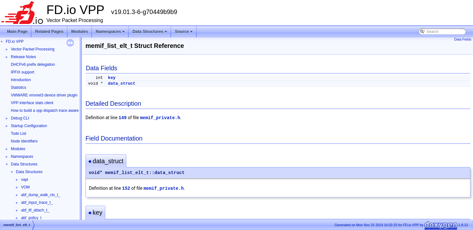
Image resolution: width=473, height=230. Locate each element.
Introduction (21, 80)
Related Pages (49, 31)
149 (123, 117)
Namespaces (111, 33)
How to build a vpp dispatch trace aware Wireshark (54, 110)
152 (126, 188)
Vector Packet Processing (33, 49)
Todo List (18, 133)
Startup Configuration (29, 126)
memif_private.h (160, 117)
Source (184, 33)
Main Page (17, 31)
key (111, 77)
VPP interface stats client (32, 103)
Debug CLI (20, 118)
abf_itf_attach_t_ (35, 210)
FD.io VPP (15, 41)
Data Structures (150, 33)
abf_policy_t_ (32, 218)
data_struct (122, 83)
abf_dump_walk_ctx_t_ (40, 195)
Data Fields (462, 39)
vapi (24, 179)
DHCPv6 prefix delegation (33, 64)
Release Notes (23, 57)
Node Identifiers (24, 141)
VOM (25, 187)
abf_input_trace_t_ (37, 202)
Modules (79, 31)
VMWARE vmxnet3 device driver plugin (44, 95)
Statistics (18, 87)
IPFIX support (22, 72)
